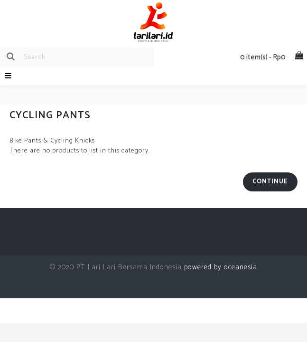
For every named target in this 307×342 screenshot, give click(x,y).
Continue (270, 182)
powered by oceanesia (219, 267)
